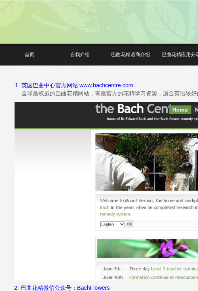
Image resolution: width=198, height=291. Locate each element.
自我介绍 (80, 54)
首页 (29, 54)
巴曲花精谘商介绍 (130, 54)
